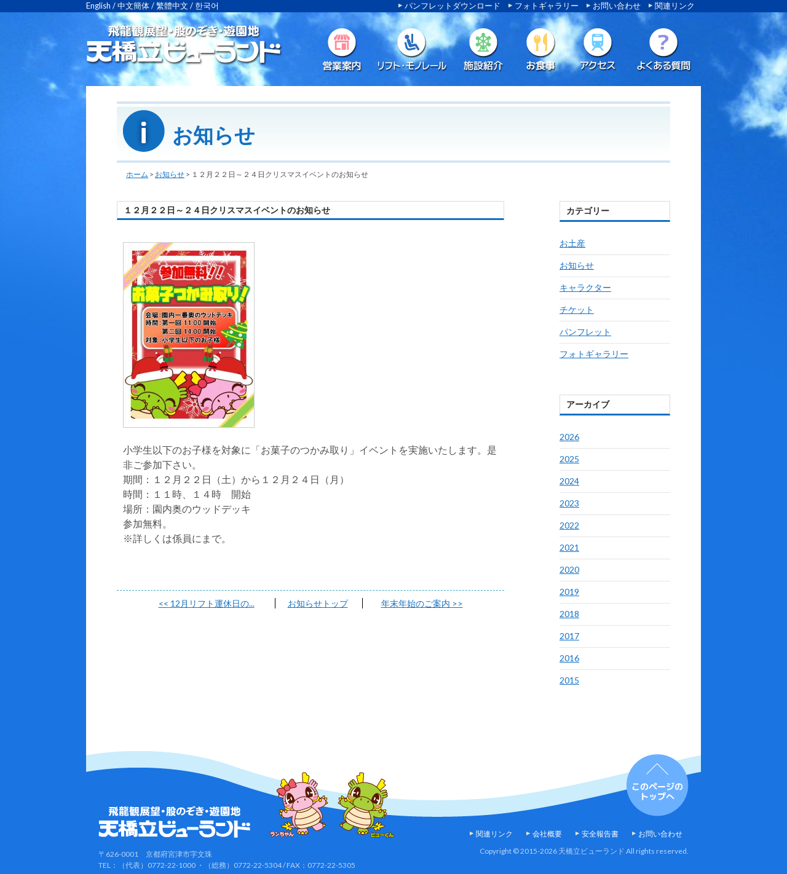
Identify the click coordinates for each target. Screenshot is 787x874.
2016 (569, 658)
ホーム (137, 174)
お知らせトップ (318, 603)
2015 (569, 680)
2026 (569, 436)
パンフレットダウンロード (452, 5)
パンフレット (585, 331)
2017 (569, 636)
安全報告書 (600, 833)
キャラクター (585, 287)
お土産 (572, 243)
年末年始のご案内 (422, 603)
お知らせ (169, 174)
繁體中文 (172, 5)
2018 (569, 613)
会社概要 (547, 833)
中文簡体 (133, 5)
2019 (569, 591)
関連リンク (675, 5)
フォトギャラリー (547, 5)
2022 (569, 525)
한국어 (207, 5)
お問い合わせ (617, 5)
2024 (569, 481)
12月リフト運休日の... (207, 603)
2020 (569, 569)
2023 (569, 503)
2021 (569, 547)
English (98, 5)
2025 (569, 459)
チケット (577, 309)
